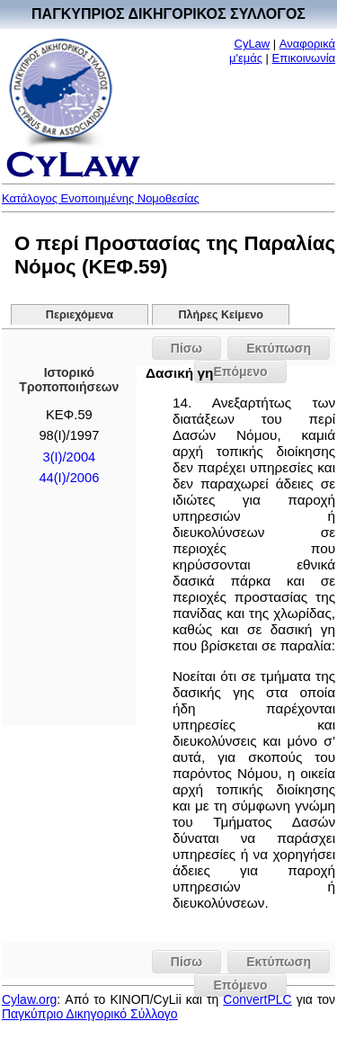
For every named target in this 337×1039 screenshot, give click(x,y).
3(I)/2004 (68, 457)
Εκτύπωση (278, 348)
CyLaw (252, 43)
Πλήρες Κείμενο (220, 315)
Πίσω (186, 348)
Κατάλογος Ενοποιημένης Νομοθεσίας (101, 198)
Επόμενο (240, 985)
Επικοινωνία (304, 58)
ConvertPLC (257, 999)
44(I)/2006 (69, 477)
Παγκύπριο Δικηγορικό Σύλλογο (90, 1014)
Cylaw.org (29, 999)
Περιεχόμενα (79, 315)
